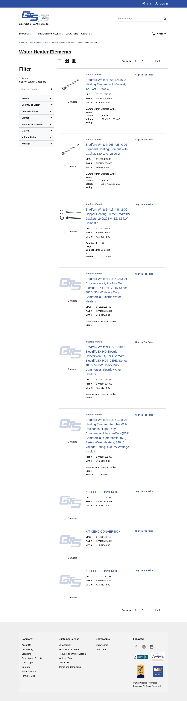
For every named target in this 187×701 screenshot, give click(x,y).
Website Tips (65, 658)
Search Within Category (32, 81)
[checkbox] (65, 102)
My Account (65, 645)
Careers (26, 667)
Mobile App (27, 662)
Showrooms (102, 645)
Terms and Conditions (70, 667)
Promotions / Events (32, 658)
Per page (126, 60)
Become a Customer (69, 649)
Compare (72, 101)
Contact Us (64, 662)
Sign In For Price (144, 74)
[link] (150, 61)
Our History (27, 649)
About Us (26, 645)
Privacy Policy (29, 671)
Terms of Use (28, 675)
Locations (26, 653)
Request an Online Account (72, 653)
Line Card (101, 649)
